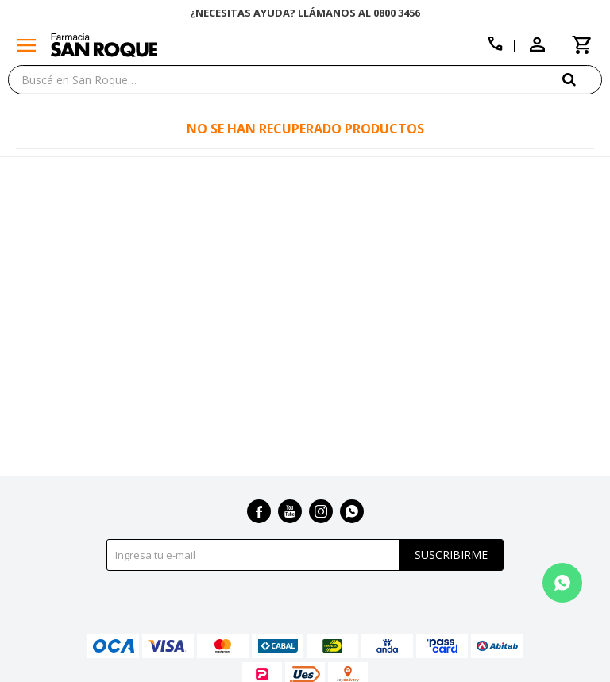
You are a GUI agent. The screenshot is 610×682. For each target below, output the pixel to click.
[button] (582, 79)
